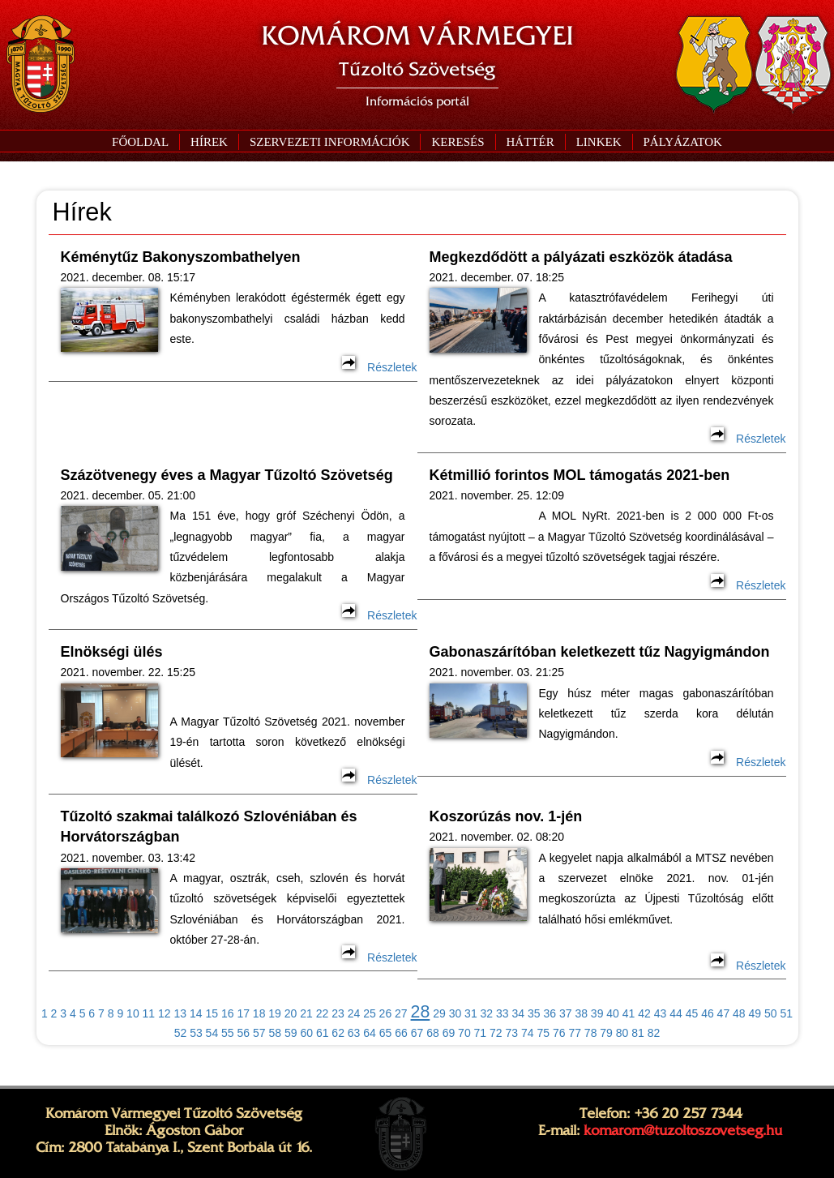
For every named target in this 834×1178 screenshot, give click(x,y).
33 (502, 1013)
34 (518, 1013)
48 (739, 1013)
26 (385, 1013)
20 (290, 1013)
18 (259, 1013)
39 (597, 1013)
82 (654, 1032)
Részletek (379, 367)
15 (211, 1013)
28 (420, 1012)
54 (212, 1032)
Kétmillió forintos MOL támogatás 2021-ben (580, 475)
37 (565, 1013)
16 (227, 1013)
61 (322, 1032)
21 (306, 1013)
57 (259, 1032)
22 (322, 1013)
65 (385, 1032)
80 (622, 1032)
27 (401, 1013)
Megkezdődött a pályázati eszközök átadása (581, 257)
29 (439, 1013)
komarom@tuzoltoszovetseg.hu (683, 1130)
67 (417, 1032)
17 (243, 1013)
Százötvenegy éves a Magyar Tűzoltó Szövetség (227, 475)
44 (675, 1013)
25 (369, 1013)
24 (354, 1013)
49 (755, 1013)
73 (512, 1032)
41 (628, 1013)
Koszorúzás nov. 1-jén (506, 816)
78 (590, 1032)
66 (401, 1032)
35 (534, 1013)
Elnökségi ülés (112, 652)
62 (337, 1032)
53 (196, 1032)
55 (227, 1032)
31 (470, 1013)
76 (559, 1032)
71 (480, 1032)
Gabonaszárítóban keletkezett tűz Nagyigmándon (600, 652)
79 (606, 1032)
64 (369, 1032)
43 (660, 1013)
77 (574, 1032)
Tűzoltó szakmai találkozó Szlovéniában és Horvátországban (209, 826)
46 (707, 1013)
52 (180, 1032)
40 (612, 1013)
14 (196, 1013)
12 (164, 1013)
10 (132, 1013)
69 (449, 1032)
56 (243, 1032)
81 (637, 1032)
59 (290, 1032)
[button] (329, 142)
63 (354, 1032)
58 (274, 1032)
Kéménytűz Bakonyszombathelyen (181, 257)
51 (786, 1013)
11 (149, 1013)
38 (581, 1013)
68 (432, 1032)
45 (692, 1013)
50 (770, 1013)
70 (464, 1032)
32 (487, 1013)
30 (455, 1013)
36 (549, 1013)
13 (180, 1013)
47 (723, 1013)
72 (496, 1032)
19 (274, 1013)
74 (527, 1032)
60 (306, 1032)
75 (543, 1032)
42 (644, 1013)
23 (337, 1013)
